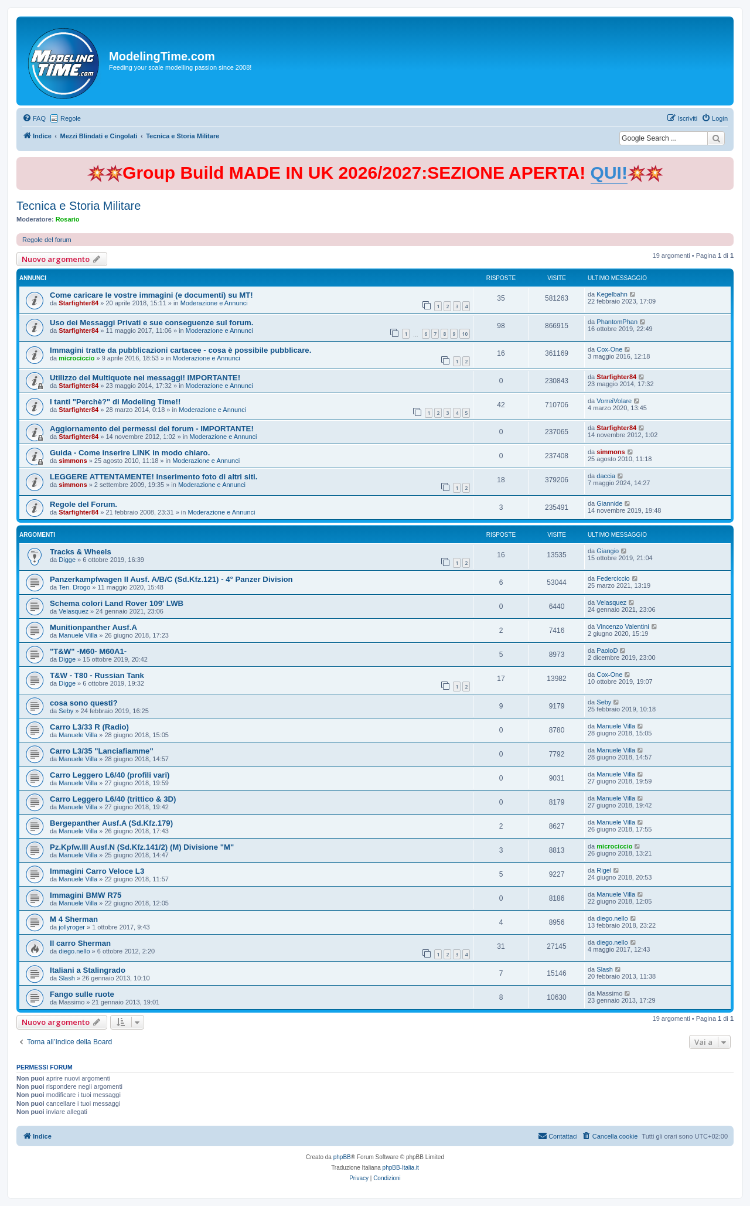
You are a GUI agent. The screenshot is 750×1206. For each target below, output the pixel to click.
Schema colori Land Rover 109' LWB (116, 603)
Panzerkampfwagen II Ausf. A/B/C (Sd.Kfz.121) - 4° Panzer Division (171, 579)
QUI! (609, 172)
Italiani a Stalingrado (87, 970)
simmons (73, 460)
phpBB (342, 1157)
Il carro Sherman (80, 943)
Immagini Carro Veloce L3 (97, 871)
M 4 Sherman (74, 919)
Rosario (68, 219)
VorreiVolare (614, 400)
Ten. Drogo (74, 587)
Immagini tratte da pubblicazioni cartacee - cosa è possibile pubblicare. (180, 350)
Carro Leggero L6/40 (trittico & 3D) (113, 799)
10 (465, 334)
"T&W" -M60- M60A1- (88, 651)
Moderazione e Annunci (214, 302)
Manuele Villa (78, 635)
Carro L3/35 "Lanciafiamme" (102, 751)
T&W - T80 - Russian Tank (97, 675)
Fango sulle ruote (82, 994)
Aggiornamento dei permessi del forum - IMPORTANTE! (152, 428)
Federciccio (612, 578)
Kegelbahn (612, 294)
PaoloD (607, 650)
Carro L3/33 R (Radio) (89, 727)
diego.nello (612, 918)
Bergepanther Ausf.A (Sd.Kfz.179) (111, 823)
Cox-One (609, 349)
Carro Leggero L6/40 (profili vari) (109, 775)
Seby (66, 710)
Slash (67, 978)
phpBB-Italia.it (401, 1167)
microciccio (76, 358)
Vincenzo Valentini (622, 626)
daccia (605, 475)
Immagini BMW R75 (85, 895)
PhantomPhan (617, 321)
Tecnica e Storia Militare (78, 205)
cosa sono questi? (84, 703)
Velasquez (73, 611)
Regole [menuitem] (70, 118)
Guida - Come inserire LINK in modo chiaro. (130, 452)
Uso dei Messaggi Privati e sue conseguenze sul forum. (151, 322)
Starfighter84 (78, 302)
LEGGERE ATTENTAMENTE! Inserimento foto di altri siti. (153, 476)
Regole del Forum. (83, 504)
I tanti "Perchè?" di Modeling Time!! (115, 401)
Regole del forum (46, 239)
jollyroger (72, 927)
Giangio (607, 550)
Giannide (609, 503)
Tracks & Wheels (80, 551)
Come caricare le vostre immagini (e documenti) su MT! (151, 295)
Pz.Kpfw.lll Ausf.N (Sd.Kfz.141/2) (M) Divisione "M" (142, 847)
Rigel (603, 870)
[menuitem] (34, 118)
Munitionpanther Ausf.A (93, 627)
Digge (67, 559)
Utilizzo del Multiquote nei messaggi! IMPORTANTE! (145, 377)
